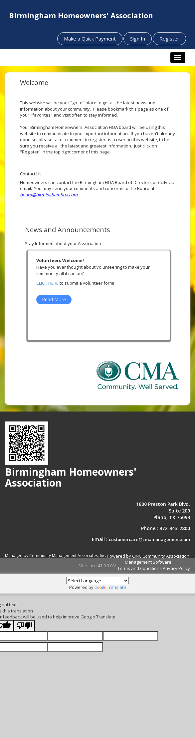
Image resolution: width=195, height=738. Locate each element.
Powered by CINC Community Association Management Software (148, 559)
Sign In (137, 38)
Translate (110, 587)
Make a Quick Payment (90, 38)
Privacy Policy (176, 568)
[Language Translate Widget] (97, 580)
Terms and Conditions (139, 568)
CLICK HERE (47, 283)
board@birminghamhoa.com (49, 195)
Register (169, 38)
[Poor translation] (24, 626)
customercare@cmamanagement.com (149, 539)
